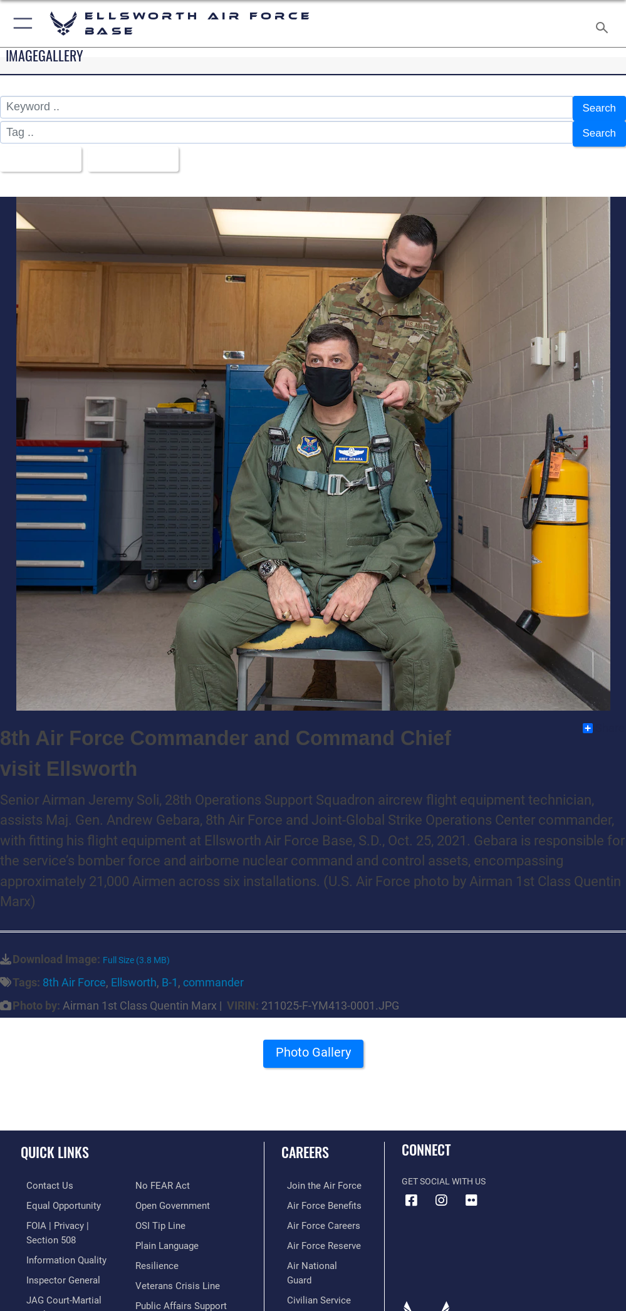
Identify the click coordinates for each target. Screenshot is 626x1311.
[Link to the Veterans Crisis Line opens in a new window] (173, 1273)
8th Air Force (74, 974)
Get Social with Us (444, 1173)
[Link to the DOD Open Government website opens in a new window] (170, 1196)
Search (598, 108)
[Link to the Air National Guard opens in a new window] (317, 1253)
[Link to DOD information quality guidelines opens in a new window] (59, 1248)
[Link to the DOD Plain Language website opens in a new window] (165, 1235)
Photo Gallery (313, 1048)
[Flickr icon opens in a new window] (471, 1192)
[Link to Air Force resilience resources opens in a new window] (154, 1253)
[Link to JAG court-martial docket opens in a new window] (70, 1287)
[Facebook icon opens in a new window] (411, 1192)
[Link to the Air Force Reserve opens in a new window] (314, 1235)
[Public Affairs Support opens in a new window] (178, 1292)
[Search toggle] (605, 23)
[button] (20, 23)
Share (604, 720)
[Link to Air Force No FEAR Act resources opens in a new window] (160, 1177)
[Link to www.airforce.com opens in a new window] (315, 1177)
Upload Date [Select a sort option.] (134, 153)
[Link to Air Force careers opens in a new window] (314, 1215)
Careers (305, 1144)
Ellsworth (134, 974)
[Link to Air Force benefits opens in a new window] (315, 1196)
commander (213, 974)
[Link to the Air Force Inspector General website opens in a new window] (55, 1267)
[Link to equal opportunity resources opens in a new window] (56, 1196)
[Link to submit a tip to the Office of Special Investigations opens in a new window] (158, 1215)
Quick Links (55, 1144)
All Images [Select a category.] (38, 153)
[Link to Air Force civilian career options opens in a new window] (309, 1273)
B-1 (170, 974)
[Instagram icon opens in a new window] (441, 1192)
